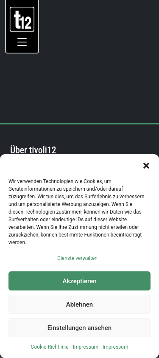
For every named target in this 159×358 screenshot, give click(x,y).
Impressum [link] (85, 347)
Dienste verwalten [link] (77, 258)
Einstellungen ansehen (79, 328)
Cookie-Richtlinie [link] (50, 347)
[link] (22, 19)
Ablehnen (79, 304)
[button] (146, 165)
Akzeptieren (79, 281)
